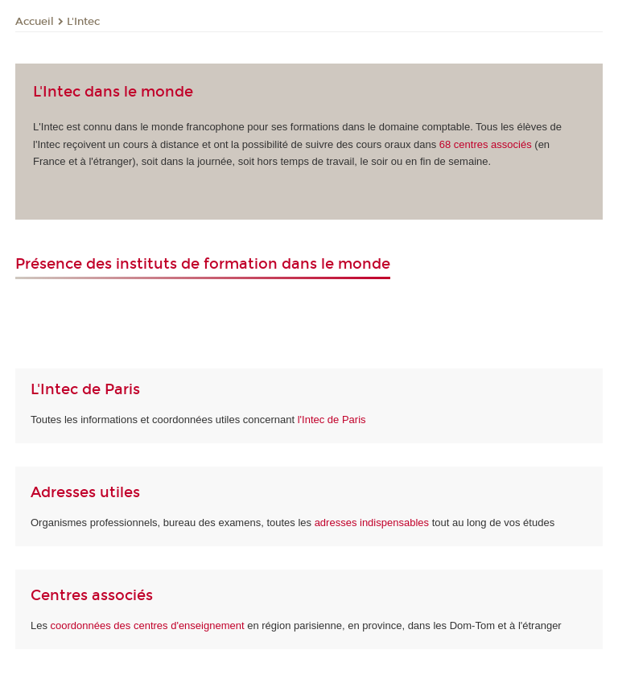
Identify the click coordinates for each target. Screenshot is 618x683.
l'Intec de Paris (332, 420)
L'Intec (83, 21)
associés (485, 144)
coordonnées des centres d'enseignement (149, 625)
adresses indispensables (372, 522)
